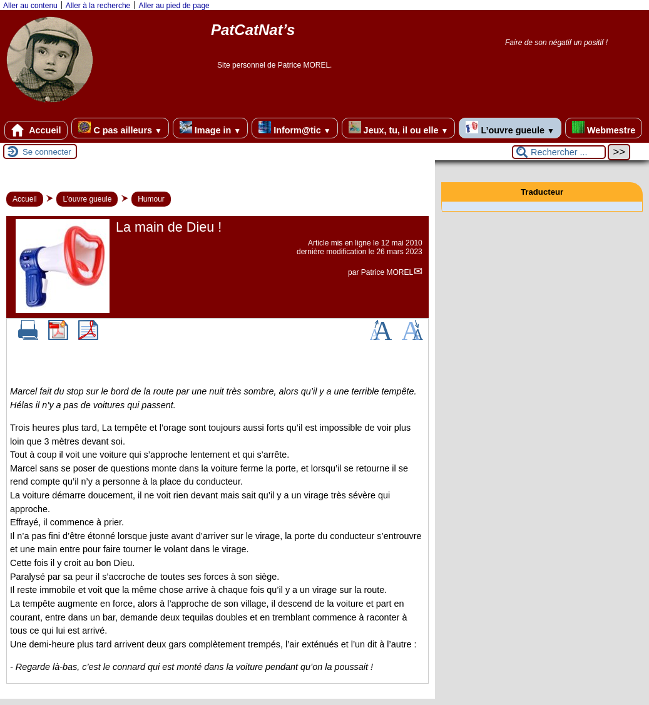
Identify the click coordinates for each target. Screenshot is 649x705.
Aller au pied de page (173, 5)
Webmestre (603, 128)
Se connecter (47, 152)
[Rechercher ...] (559, 152)
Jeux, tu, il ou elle (399, 128)
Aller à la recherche (98, 5)
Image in (210, 128)
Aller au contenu (30, 5)
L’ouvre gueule (510, 128)
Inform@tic (294, 128)
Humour (151, 199)
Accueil (36, 130)
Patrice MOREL (387, 272)
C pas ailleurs (119, 128)
